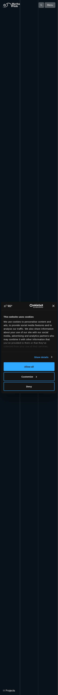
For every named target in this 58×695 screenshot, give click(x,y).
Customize (29, 376)
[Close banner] (53, 306)
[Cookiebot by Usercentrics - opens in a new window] (35, 306)
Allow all (29, 366)
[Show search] (41, 5)
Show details (41, 357)
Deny (29, 386)
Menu (50, 5)
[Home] (11, 5)
